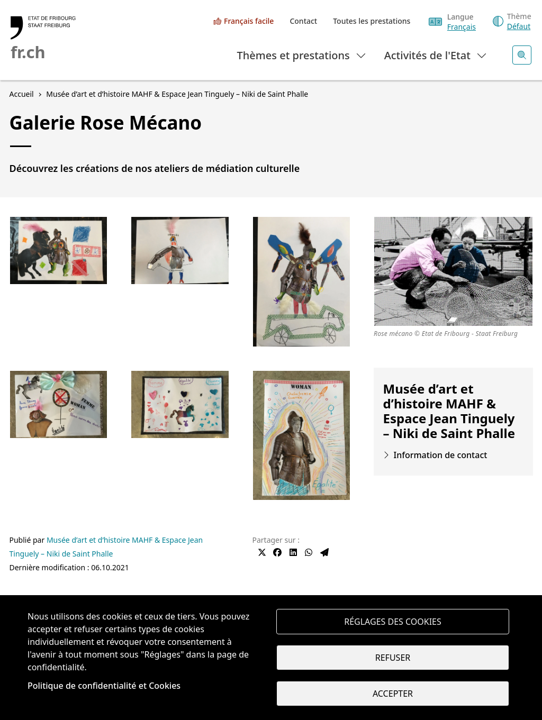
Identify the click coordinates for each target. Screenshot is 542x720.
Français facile (249, 21)
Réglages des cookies (392, 621)
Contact (303, 21)
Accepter (393, 693)
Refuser (392, 657)
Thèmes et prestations (301, 55)
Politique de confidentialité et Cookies (104, 685)
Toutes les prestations (371, 21)
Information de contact (440, 455)
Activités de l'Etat (435, 55)
